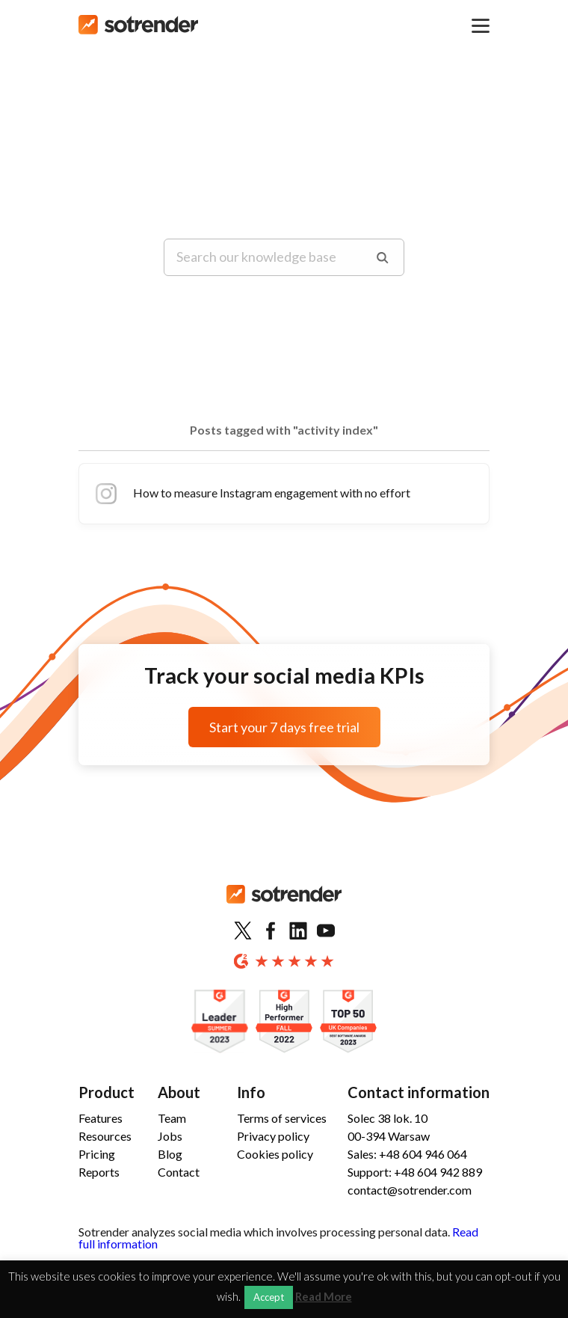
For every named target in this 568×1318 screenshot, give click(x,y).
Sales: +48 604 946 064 (407, 1154)
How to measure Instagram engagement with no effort (250, 494)
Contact (179, 1172)
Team (172, 1118)
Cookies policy (275, 1154)
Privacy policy (273, 1136)
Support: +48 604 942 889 (415, 1172)
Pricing (96, 1154)
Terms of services (282, 1118)
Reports (99, 1172)
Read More (323, 1296)
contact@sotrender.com (410, 1190)
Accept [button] (268, 1297)
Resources (105, 1136)
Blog (170, 1154)
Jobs (170, 1136)
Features (100, 1118)
